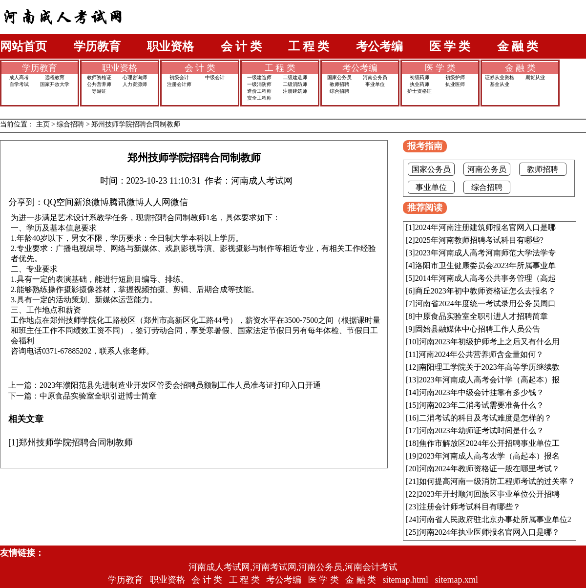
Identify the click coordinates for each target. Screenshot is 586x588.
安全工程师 (259, 98)
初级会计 (179, 77)
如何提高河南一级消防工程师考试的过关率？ (497, 481)
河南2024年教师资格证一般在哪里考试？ (489, 468)
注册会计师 (179, 84)
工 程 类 (308, 46)
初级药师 (419, 77)
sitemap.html (406, 580)
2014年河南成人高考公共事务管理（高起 (485, 278)
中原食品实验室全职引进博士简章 (98, 396)
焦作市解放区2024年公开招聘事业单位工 (489, 443)
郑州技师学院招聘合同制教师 (135, 124)
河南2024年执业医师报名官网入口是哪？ (489, 532)
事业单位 (375, 84)
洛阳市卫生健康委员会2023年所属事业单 (485, 265)
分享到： (25, 202)
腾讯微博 (126, 202)
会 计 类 (241, 46)
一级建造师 (259, 77)
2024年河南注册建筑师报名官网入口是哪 (485, 227)
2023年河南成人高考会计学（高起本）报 (489, 380)
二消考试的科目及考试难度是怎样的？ (485, 418)
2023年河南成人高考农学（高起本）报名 (489, 456)
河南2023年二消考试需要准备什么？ (481, 405)
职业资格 (170, 46)
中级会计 (215, 77)
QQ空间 (58, 202)
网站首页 (23, 46)
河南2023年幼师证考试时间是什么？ (481, 430)
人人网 (157, 202)
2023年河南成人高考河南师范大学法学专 (485, 253)
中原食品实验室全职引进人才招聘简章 (481, 316)
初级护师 (455, 77)
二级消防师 (295, 84)
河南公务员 (375, 77)
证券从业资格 (499, 77)
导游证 (99, 91)
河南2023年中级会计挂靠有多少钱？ (481, 392)
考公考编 (379, 46)
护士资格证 (419, 91)
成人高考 (19, 77)
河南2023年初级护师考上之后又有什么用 (489, 341)
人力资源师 (135, 84)
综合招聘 (339, 91)
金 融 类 (517, 46)
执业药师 (419, 84)
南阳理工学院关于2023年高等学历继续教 (489, 367)
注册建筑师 (295, 91)
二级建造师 (295, 77)
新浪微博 (91, 202)
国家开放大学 (54, 84)
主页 (43, 124)
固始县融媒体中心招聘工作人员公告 (477, 329)
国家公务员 (339, 77)
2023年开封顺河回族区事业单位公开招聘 (489, 494)
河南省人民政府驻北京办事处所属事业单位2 (495, 519)
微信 (179, 202)
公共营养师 (99, 84)
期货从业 (535, 77)
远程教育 (54, 77)
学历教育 (97, 46)
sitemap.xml (457, 580)
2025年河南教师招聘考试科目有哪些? (479, 240)
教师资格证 (99, 77)
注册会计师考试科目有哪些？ (470, 507)
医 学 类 (449, 46)
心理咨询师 (135, 77)
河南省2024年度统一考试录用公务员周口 (485, 303)
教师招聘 (339, 84)
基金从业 (499, 84)
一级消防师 (259, 84)
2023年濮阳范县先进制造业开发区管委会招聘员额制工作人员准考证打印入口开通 (180, 385)
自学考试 (19, 84)
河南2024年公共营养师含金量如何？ (481, 354)
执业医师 (455, 84)
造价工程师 (259, 91)
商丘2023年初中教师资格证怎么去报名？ (485, 291)
